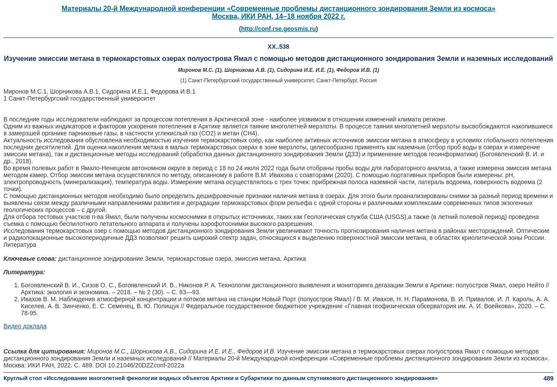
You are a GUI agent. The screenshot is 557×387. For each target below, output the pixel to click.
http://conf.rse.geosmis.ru (278, 28)
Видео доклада (25, 326)
